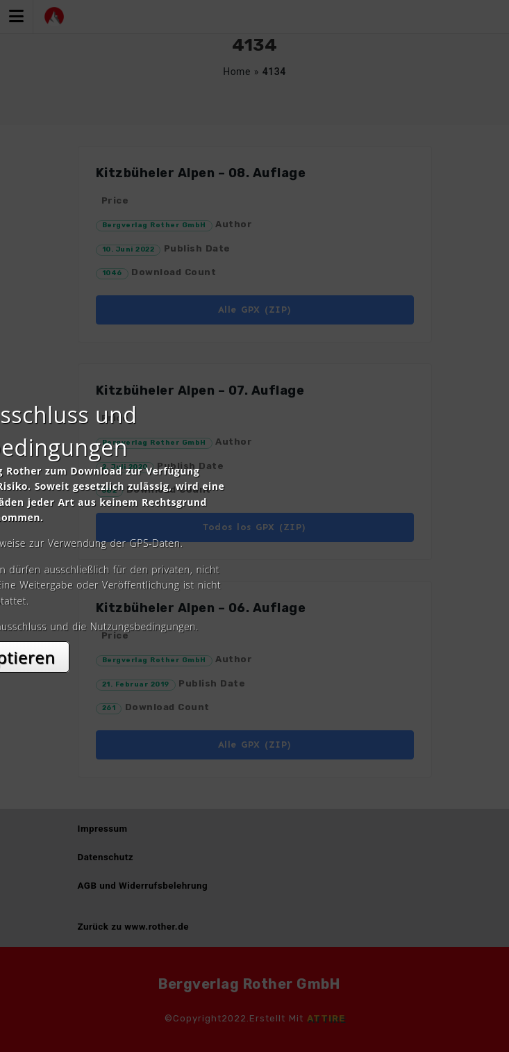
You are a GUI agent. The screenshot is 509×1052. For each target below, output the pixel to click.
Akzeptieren (254, 649)
